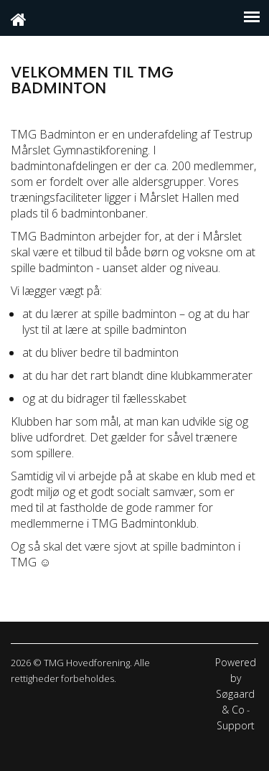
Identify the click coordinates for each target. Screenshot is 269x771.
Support (236, 725)
